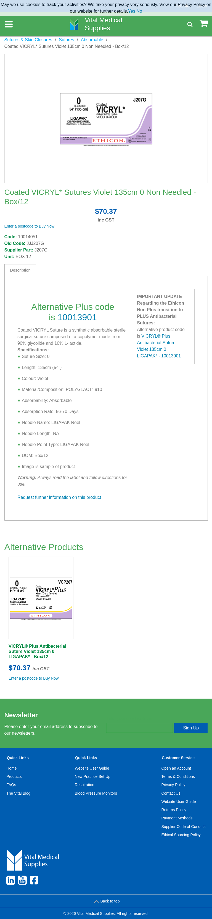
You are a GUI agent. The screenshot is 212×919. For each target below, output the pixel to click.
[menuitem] (18, 797)
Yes (131, 11)
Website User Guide (92, 768)
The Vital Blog (18, 793)
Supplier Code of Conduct (183, 826)
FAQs (11, 785)
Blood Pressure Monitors (96, 793)
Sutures (66, 39)
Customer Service (178, 758)
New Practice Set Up (92, 776)
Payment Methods (176, 818)
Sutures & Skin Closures (28, 39)
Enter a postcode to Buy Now (29, 226)
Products (14, 776)
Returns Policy (173, 810)
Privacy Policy (173, 785)
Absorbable (92, 39)
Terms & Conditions (178, 776)
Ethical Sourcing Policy (180, 835)
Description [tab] (20, 270)
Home (11, 768)
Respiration (84, 785)
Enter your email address (129, 718)
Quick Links (18, 758)
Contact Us (170, 793)
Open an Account (176, 768)
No (139, 11)
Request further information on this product (59, 497)
